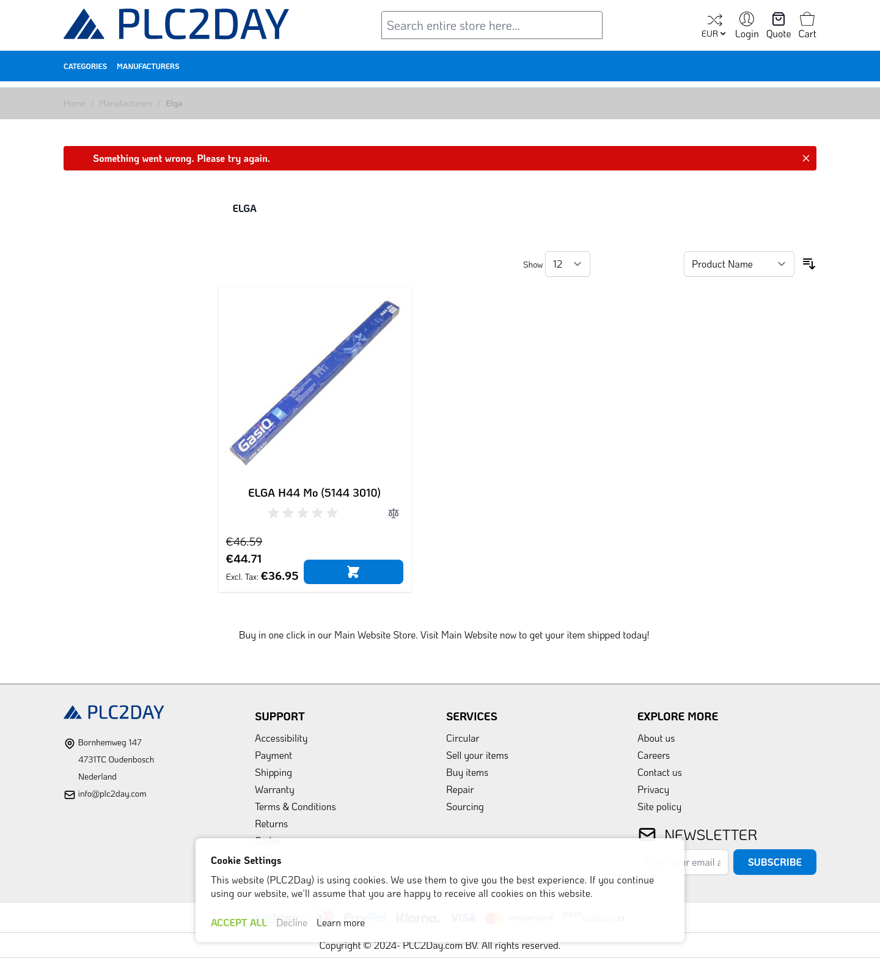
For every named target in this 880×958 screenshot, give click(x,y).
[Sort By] (739, 264)
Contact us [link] (659, 772)
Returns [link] (271, 823)
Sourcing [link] (465, 806)
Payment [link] (273, 754)
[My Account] (747, 26)
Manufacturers (148, 66)
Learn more (341, 922)
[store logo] (177, 26)
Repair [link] (460, 789)
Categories (85, 66)
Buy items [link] (467, 772)
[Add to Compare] (393, 513)
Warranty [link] (275, 789)
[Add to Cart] (353, 572)
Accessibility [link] (281, 737)
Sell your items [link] (477, 754)
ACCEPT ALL (239, 922)
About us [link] (656, 737)
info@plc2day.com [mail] (112, 793)
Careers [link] (653, 754)
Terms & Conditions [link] (295, 806)
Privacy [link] (653, 789)
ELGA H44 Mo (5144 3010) (314, 492)
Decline (291, 922)
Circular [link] (463, 737)
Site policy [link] (659, 806)
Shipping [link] (273, 772)
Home (75, 103)
